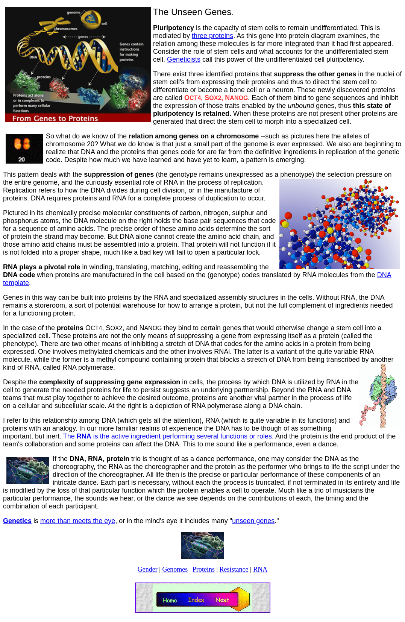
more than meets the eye (77, 521)
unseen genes (253, 521)
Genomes (175, 569)
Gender (148, 569)
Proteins (204, 569)
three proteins (212, 35)
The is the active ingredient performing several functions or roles (167, 436)
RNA (260, 569)
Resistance (234, 569)
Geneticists (183, 59)
